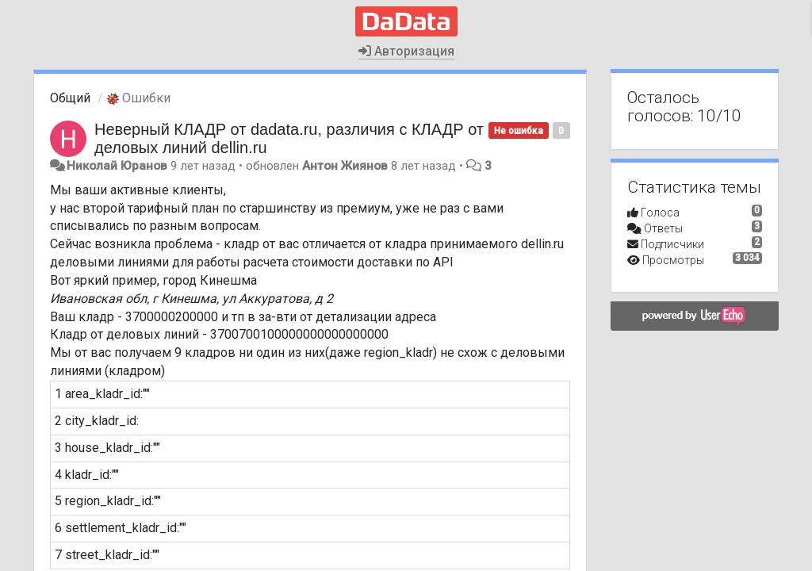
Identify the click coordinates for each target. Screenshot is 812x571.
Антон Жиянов (345, 166)
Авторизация (406, 51)
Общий (70, 97)
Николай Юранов (117, 166)
